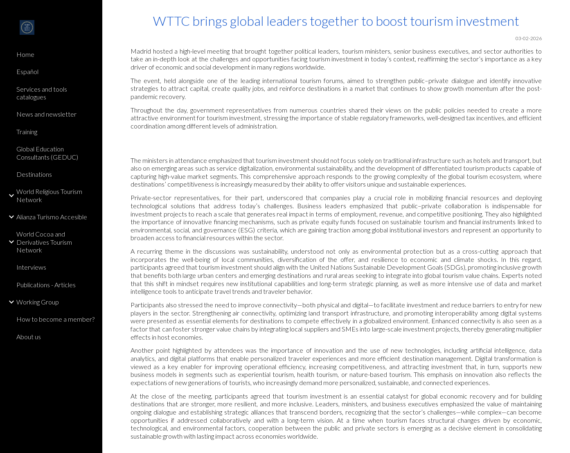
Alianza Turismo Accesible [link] (51, 217)
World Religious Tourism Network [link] (49, 195)
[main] (336, 71)
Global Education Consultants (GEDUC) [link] (47, 152)
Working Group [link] (37, 302)
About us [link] (28, 336)
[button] (560, 11)
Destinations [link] (34, 174)
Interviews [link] (31, 267)
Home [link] (25, 54)
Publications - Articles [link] (46, 284)
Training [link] (26, 131)
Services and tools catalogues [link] (41, 93)
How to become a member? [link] (55, 319)
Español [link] (27, 71)
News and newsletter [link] (46, 114)
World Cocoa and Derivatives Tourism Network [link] (44, 242)
